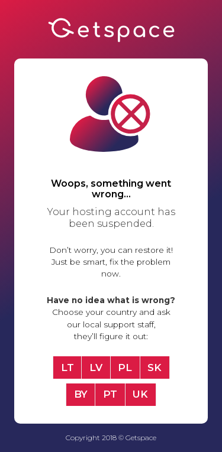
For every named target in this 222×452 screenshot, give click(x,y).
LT (67, 367)
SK (154, 367)
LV (95, 367)
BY (81, 394)
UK (140, 394)
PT (110, 394)
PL (125, 367)
